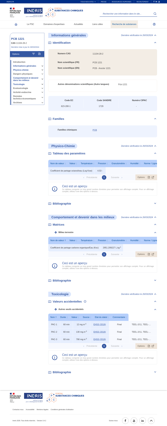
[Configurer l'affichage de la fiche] (34, 54)
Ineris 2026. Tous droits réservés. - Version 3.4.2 (29, 421)
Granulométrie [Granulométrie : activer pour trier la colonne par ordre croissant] (145, 163)
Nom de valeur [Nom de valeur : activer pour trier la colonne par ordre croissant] (70, 163)
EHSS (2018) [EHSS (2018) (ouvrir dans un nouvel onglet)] (99, 324)
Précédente (92, 177)
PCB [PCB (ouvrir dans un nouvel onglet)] (95, 130)
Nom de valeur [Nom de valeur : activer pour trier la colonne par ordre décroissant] (74, 240)
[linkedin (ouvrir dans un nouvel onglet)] (142, 420)
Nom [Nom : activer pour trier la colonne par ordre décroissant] (53, 317)
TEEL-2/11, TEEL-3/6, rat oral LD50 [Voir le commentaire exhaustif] (141, 324)
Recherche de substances (124, 24)
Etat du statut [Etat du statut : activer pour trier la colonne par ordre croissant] (119, 317)
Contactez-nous (18, 409)
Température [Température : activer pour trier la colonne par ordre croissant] (114, 163)
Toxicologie (19, 84)
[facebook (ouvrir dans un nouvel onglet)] (125, 420)
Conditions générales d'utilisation (62, 409)
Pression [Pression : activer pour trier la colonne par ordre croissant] (129, 163)
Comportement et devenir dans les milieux (25, 79)
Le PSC (30, 24)
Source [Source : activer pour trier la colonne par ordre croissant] (99, 317)
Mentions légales (42, 409)
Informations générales (24, 66)
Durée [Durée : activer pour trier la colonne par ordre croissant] (66, 317)
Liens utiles (97, 24)
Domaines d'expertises (53, 24)
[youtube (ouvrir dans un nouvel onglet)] (134, 420)
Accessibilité (30, 409)
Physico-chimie (20, 70)
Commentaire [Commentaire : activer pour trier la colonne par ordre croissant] (142, 317)
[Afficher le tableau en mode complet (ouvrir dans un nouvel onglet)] (153, 177)
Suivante (115, 177)
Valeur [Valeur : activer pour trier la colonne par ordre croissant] (99, 163)
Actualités (78, 24)
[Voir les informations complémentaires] (84, 301)
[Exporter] (39, 54)
